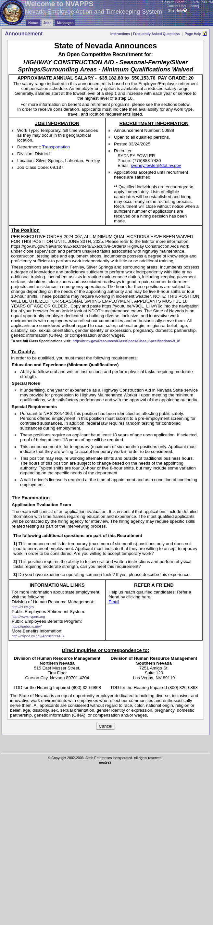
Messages (65, 23)
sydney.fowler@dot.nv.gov (156, 165)
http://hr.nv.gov (23, 607)
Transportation (56, 146)
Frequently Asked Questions (156, 34)
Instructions (120, 34)
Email (113, 601)
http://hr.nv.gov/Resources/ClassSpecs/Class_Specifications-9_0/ (126, 341)
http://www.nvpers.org (28, 617)
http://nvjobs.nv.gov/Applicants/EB (38, 636)
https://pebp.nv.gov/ (27, 626)
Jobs (48, 23)
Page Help (192, 34)
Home (33, 23)
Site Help (175, 10)
